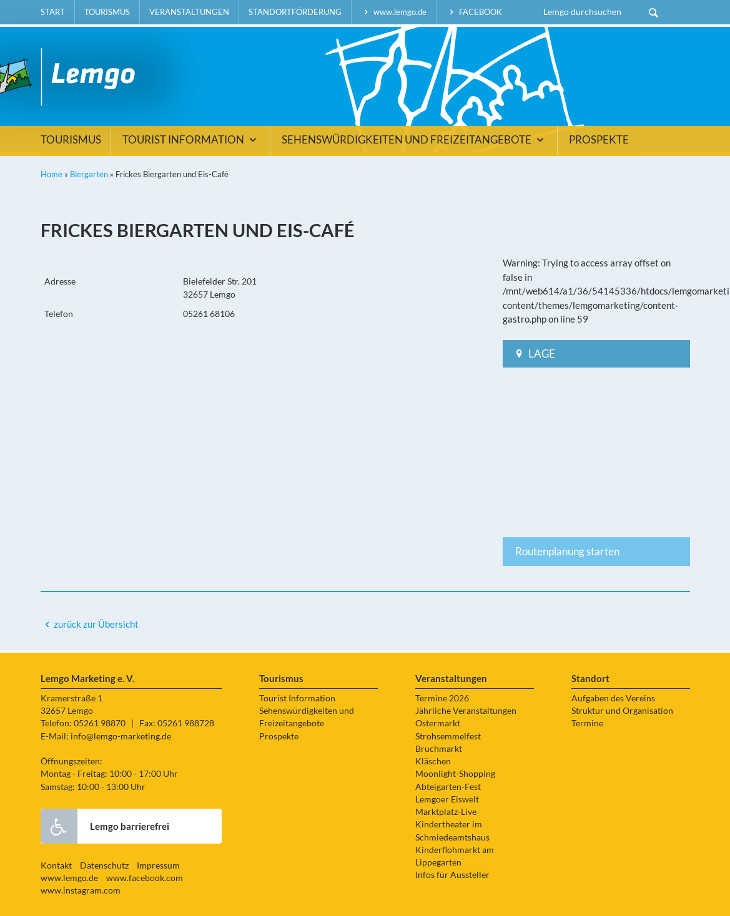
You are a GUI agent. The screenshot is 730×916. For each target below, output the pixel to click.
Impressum (158, 865)
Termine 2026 (442, 698)
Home (51, 174)
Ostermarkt (437, 723)
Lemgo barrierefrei (105, 826)
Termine (587, 723)
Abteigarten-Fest (448, 787)
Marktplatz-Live (445, 812)
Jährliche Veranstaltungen (465, 711)
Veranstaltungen (189, 12)
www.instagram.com (81, 890)
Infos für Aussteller (452, 875)
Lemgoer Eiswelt (447, 799)
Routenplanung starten (567, 551)
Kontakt (56, 865)
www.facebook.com (144, 878)
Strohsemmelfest (448, 736)
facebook (474, 12)
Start (53, 12)
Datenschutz (104, 865)
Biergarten (89, 174)
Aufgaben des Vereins (613, 698)
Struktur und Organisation (622, 711)
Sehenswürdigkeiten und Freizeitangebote (415, 140)
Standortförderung (295, 12)
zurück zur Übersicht (96, 624)
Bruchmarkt (438, 749)
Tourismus (107, 12)
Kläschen (433, 761)
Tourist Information (191, 140)
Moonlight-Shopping (455, 774)
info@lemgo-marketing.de (121, 736)
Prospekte (599, 140)
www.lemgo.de (394, 12)
